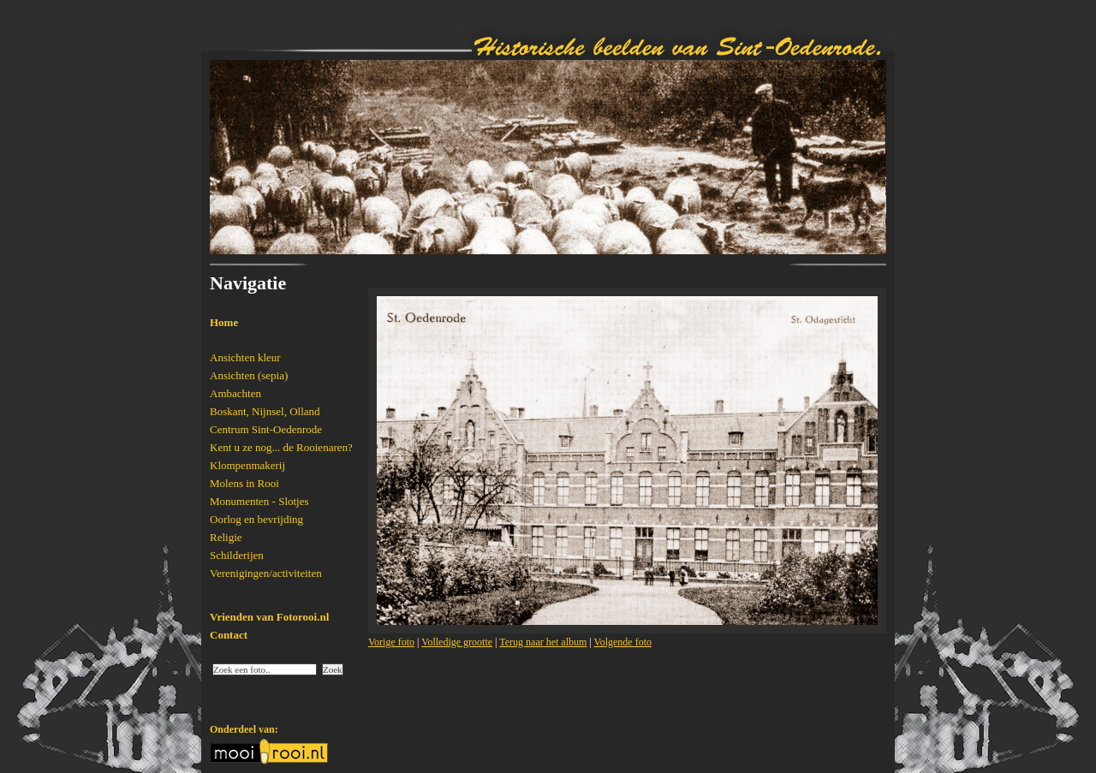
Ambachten (235, 393)
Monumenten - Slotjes (259, 501)
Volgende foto (623, 642)
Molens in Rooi (244, 483)
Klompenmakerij (247, 465)
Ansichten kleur (245, 357)
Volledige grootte (456, 642)
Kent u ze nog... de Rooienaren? (281, 447)
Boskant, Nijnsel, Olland (265, 411)
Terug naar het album (543, 642)
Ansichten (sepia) (249, 375)
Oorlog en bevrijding (256, 519)
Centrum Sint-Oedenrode (266, 429)
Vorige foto (391, 642)
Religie (226, 537)
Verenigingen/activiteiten (266, 573)
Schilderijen (237, 555)
